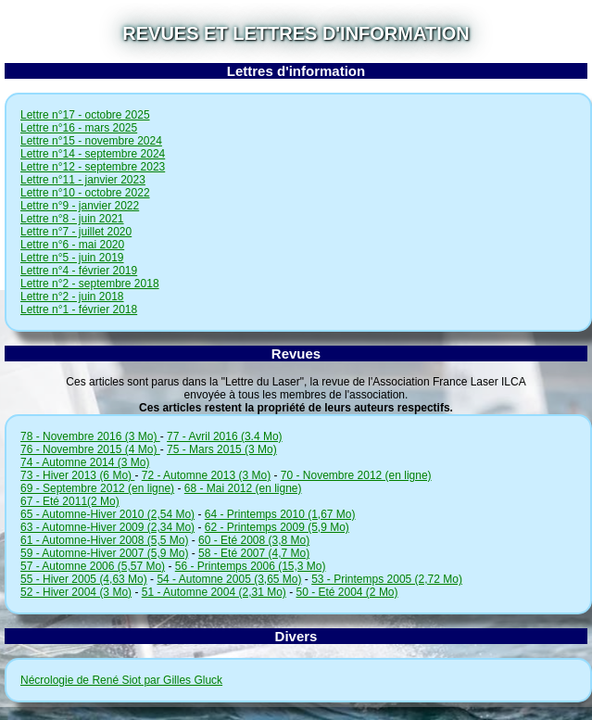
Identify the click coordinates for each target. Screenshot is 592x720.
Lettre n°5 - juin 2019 (72, 257)
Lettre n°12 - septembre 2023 (92, 166)
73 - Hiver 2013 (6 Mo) (77, 475)
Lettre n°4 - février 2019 (78, 270)
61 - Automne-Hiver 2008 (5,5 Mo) (104, 540)
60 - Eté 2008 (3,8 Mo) (253, 540)
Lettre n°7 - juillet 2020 (76, 231)
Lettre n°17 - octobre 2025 (85, 114)
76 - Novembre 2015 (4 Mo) (90, 449)
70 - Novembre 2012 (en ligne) (356, 475)
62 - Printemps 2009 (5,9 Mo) (277, 527)
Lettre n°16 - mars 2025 (78, 127)
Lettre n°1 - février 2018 (78, 309)
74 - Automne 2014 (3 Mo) (84, 462)
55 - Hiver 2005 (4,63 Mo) (83, 579)
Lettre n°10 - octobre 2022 (85, 192)
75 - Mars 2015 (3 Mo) (222, 449)
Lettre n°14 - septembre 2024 (92, 153)
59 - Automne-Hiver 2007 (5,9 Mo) (104, 553)
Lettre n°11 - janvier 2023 (82, 179)
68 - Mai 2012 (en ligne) (243, 488)
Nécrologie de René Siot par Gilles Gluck (121, 680)
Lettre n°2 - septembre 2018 (89, 283)
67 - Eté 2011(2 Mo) (70, 501)
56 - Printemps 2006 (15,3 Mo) (250, 566)
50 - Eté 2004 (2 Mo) (346, 592)
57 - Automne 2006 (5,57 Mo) (92, 566)
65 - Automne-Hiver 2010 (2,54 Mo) (107, 514)
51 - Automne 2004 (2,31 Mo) (214, 592)
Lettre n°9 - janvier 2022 (79, 205)
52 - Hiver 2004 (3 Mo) (76, 592)
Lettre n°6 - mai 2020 (72, 244)
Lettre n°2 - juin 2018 (72, 296)
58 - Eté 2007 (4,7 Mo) (253, 553)
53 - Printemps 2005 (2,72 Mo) (386, 579)
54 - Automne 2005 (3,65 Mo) (229, 579)
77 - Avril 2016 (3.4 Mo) (225, 436)
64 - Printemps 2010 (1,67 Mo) (280, 514)
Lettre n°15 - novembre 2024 (91, 140)
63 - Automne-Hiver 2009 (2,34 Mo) (107, 527)
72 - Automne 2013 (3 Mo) (206, 475)
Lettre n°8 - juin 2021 (72, 218)
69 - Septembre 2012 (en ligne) (97, 488)
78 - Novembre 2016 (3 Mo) (90, 436)
